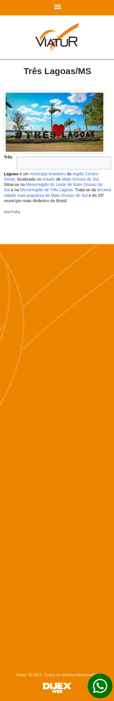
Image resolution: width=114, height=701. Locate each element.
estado (49, 179)
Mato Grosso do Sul (80, 179)
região (78, 173)
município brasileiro (48, 173)
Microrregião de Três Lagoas (46, 189)
